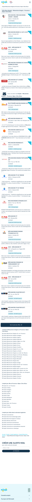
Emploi (7, 434)
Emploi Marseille (7, 399)
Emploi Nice (6, 401)
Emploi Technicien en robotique (11, 428)
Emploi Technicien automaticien (11, 422)
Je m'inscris (16, 451)
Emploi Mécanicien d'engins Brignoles (12, 339)
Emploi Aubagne (7, 389)
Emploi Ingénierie (14, 434)
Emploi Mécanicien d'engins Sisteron (12, 374)
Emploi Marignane (7, 397)
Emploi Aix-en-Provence (9, 385)
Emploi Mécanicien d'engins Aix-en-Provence (14, 333)
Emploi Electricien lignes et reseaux (11, 418)
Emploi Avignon (7, 391)
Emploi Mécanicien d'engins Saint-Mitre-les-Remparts (16, 372)
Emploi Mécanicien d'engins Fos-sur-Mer (13, 349)
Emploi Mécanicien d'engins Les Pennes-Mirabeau (15, 355)
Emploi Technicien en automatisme (11, 424)
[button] (30, 2)
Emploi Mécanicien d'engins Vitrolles (12, 378)
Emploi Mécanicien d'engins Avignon (12, 337)
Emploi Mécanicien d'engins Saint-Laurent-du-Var (15, 368)
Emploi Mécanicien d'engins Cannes (12, 343)
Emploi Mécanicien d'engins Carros (11, 345)
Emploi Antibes (7, 387)
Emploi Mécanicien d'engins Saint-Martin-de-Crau (15, 370)
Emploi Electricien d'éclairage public (12, 416)
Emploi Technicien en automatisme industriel (14, 426)
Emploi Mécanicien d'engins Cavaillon (12, 347)
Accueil (3, 434)
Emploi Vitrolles (7, 407)
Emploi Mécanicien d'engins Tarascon (12, 376)
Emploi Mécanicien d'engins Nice (11, 360)
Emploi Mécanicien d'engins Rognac (12, 366)
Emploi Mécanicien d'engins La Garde (12, 351)
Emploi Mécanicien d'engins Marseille (12, 358)
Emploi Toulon (6, 405)
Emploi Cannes (6, 393)
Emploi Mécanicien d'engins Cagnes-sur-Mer (14, 341)
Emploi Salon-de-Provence (9, 403)
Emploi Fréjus (6, 395)
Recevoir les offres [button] (16, 99)
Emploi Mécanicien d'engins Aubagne (12, 335)
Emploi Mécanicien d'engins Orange (11, 362)
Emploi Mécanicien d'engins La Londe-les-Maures (15, 353)
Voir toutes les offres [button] (16, 325)
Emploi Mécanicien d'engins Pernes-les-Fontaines (15, 364)
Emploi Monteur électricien (9, 420)
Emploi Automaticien (8, 414)
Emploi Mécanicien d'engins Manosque (12, 357)
